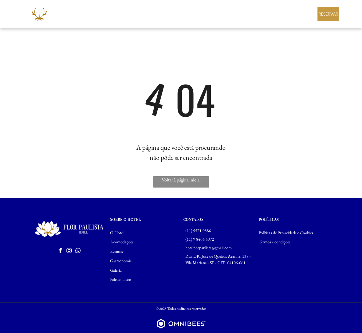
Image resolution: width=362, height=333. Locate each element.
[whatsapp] (78, 251)
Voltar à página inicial (181, 180)
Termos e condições (275, 242)
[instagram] (69, 251)
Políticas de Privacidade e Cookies (286, 232)
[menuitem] (163, 13)
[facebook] (60, 251)
